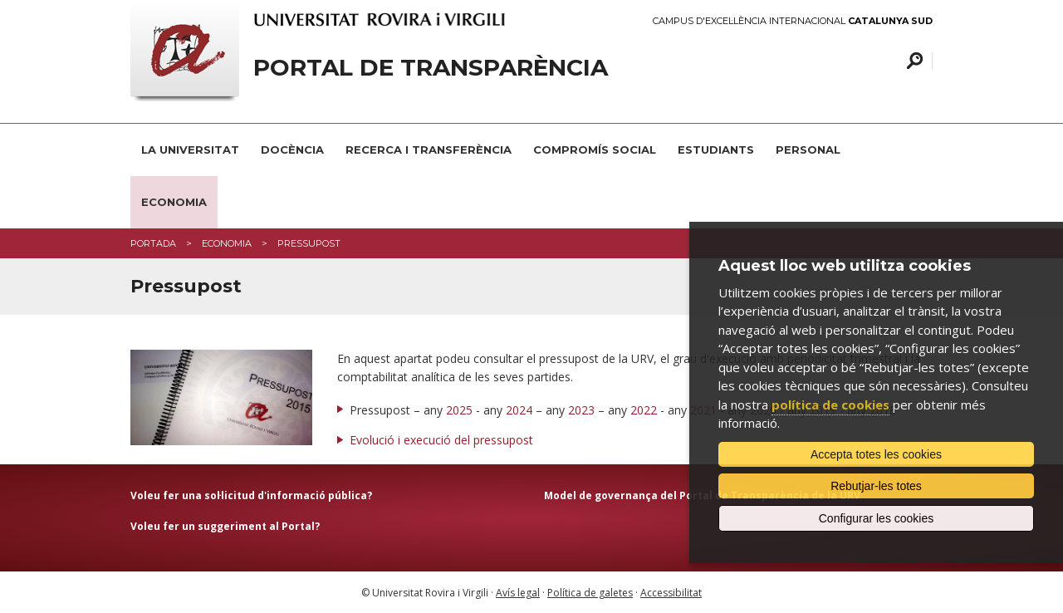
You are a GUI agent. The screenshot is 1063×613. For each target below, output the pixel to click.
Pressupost (308, 243)
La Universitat (190, 149)
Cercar (912, 61)
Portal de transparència (430, 68)
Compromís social (594, 149)
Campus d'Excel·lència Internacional (793, 21)
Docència (292, 149)
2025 (459, 410)
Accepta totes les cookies (876, 454)
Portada (153, 243)
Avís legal (518, 593)
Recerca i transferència (428, 149)
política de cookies (830, 404)
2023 (581, 410)
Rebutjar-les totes (876, 486)
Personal (808, 149)
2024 (519, 410)
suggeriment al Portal (256, 526)
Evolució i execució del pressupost (441, 440)
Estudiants (716, 149)
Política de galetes (590, 593)
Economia (174, 201)
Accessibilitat (671, 593)
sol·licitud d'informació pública (284, 495)
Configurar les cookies (876, 518)
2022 (643, 410)
